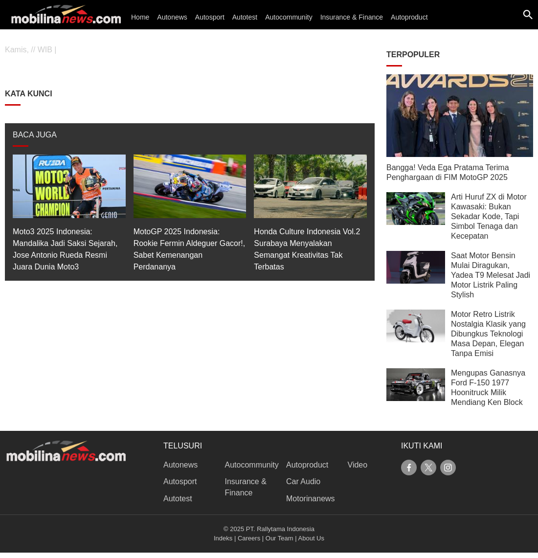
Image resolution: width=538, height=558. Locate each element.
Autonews (172, 17)
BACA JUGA (35, 135)
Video (358, 465)
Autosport (209, 17)
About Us (311, 538)
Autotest (244, 17)
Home (140, 17)
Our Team (279, 538)
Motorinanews (310, 498)
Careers (249, 538)
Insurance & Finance (351, 17)
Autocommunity (288, 17)
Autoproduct (409, 17)
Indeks (223, 538)
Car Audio (303, 481)
